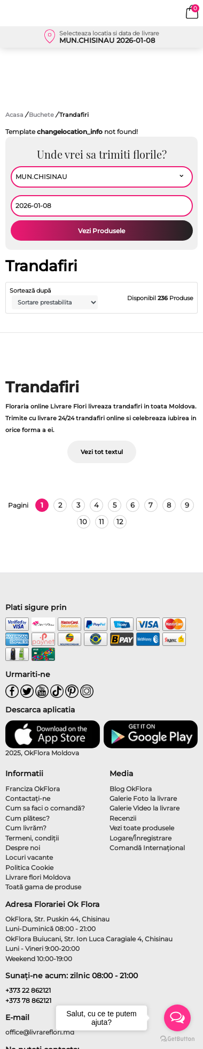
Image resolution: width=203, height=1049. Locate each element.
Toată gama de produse (43, 887)
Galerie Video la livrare (144, 808)
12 (119, 521)
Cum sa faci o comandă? (45, 808)
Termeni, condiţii (32, 838)
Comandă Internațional (147, 848)
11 (101, 521)
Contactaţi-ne (27, 798)
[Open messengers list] (177, 1018)
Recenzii (123, 818)
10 (83, 521)
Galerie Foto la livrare (143, 798)
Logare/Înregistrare (140, 838)
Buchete (42, 114)
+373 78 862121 (28, 1000)
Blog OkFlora (131, 789)
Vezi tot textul (102, 452)
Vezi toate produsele (142, 828)
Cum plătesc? (27, 818)
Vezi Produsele (101, 231)
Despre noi (22, 848)
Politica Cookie (29, 868)
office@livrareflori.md (39, 1032)
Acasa (14, 114)
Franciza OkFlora (32, 789)
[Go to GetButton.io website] (177, 1038)
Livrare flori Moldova (38, 877)
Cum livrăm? (25, 828)
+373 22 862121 (28, 990)
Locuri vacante (29, 857)
